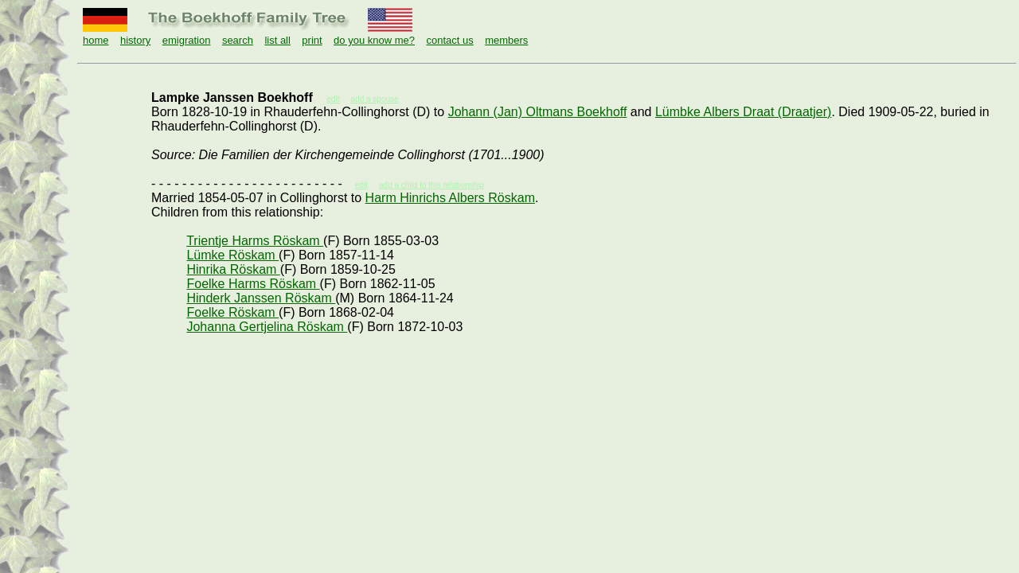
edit (361, 185)
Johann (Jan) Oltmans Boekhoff (537, 112)
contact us (449, 40)
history (135, 40)
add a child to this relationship (431, 185)
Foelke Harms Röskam (252, 283)
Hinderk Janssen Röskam (260, 298)
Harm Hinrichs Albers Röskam (450, 198)
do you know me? (374, 40)
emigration (186, 40)
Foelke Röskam (232, 312)
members (506, 40)
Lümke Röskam (232, 255)
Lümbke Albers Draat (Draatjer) (743, 112)
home (96, 40)
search (237, 40)
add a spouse (375, 99)
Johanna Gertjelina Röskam (266, 326)
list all (277, 40)
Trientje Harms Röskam (254, 241)
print (312, 40)
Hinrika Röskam (232, 269)
